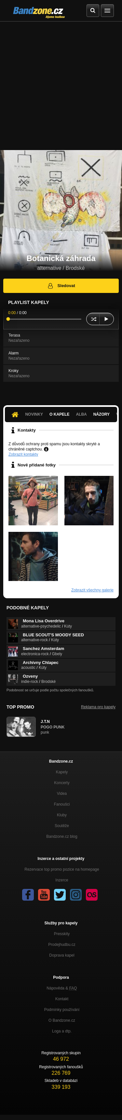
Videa (62, 793)
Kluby (62, 815)
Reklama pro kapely (98, 707)
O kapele (59, 414)
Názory (101, 414)
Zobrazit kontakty (23, 454)
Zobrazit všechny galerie (92, 590)
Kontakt (62, 999)
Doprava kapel (61, 955)
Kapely (62, 772)
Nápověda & (62, 988)
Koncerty (61, 783)
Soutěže (62, 825)
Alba (81, 414)
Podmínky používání (62, 1009)
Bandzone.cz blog (61, 836)
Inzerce (61, 880)
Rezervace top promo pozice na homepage (61, 869)
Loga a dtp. (62, 1031)
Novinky (34, 414)
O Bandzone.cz (61, 1020)
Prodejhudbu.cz (61, 944)
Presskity (62, 934)
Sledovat (61, 285)
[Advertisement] (61, 86)
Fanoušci (62, 804)
